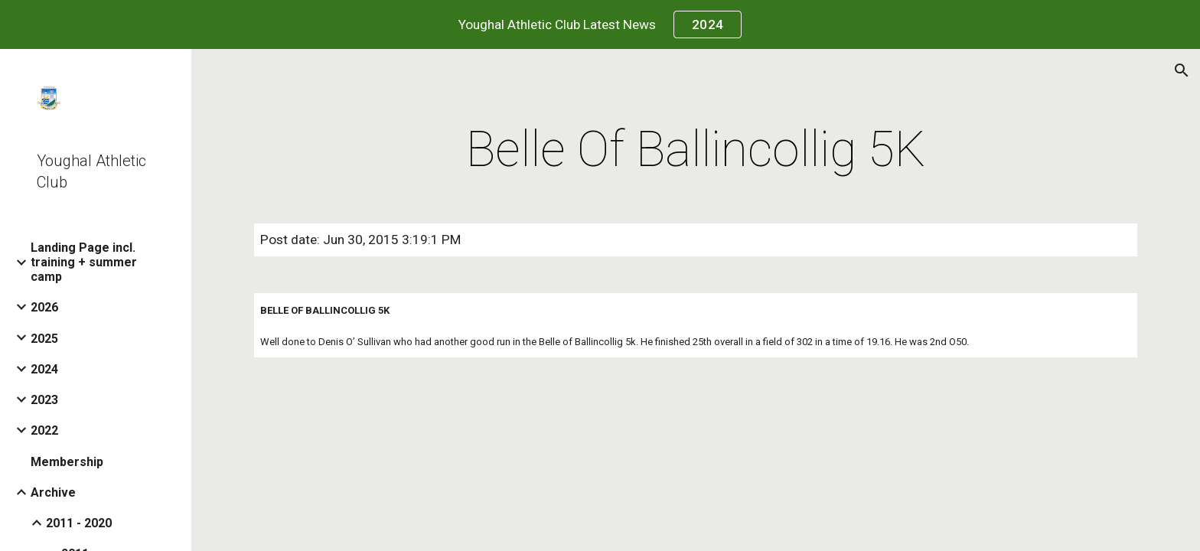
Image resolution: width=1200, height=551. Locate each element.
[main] (695, 150)
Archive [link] (53, 492)
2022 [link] (44, 430)
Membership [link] (67, 462)
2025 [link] (44, 338)
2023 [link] (44, 400)
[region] (600, 24)
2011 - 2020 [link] (79, 523)
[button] (1181, 70)
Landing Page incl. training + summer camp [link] (84, 262)
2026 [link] (44, 307)
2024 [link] (44, 369)
